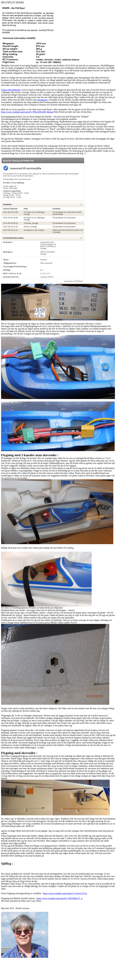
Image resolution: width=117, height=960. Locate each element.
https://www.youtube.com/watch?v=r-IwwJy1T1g (65, 893)
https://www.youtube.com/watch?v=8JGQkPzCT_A (60, 898)
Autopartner (42, 100)
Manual (50, 112)
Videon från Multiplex (11, 90)
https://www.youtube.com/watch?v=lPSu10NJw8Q (23, 112)
